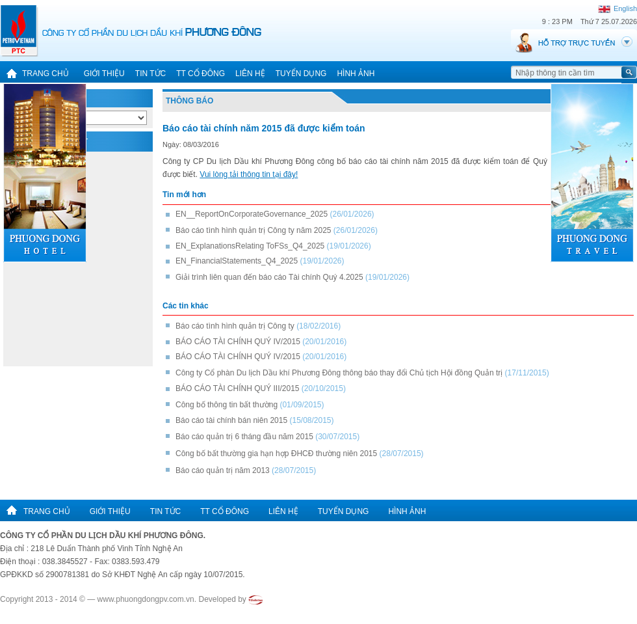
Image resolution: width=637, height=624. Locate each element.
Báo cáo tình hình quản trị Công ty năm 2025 (254, 230)
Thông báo (189, 100)
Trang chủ (34, 73)
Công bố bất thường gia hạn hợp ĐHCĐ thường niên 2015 (276, 453)
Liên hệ (250, 73)
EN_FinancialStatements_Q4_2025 (237, 260)
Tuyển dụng (301, 73)
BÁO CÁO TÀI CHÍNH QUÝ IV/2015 (238, 341)
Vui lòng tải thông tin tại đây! (249, 174)
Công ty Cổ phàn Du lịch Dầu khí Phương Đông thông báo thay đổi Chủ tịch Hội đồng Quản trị (339, 372)
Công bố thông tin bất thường (227, 404)
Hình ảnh (355, 73)
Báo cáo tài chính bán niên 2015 (231, 420)
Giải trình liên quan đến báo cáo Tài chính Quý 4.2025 (269, 277)
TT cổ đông (200, 73)
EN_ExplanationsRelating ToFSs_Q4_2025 (250, 246)
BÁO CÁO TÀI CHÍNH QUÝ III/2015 (239, 388)
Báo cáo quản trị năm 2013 (223, 470)
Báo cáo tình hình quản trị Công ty (235, 326)
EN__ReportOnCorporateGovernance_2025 (252, 214)
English (617, 8)
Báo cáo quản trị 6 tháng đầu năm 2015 (244, 436)
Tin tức (150, 73)
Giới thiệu (104, 73)
